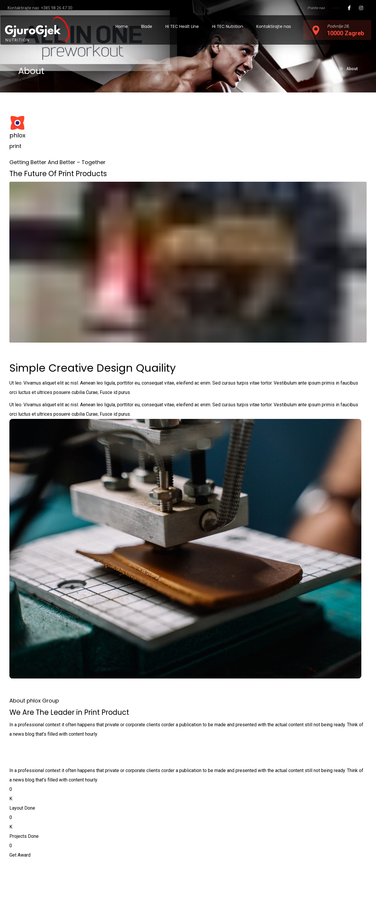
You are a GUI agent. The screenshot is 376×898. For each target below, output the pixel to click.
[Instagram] (361, 8)
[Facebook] (349, 8)
